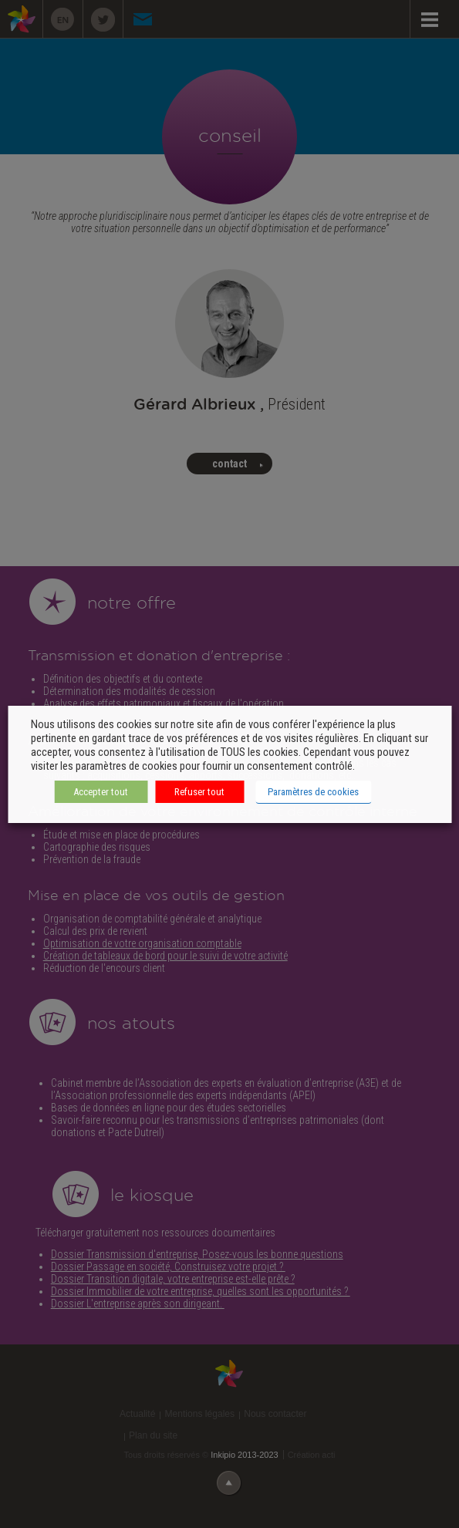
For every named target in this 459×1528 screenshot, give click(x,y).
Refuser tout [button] (199, 792)
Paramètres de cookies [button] (313, 792)
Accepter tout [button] (100, 792)
